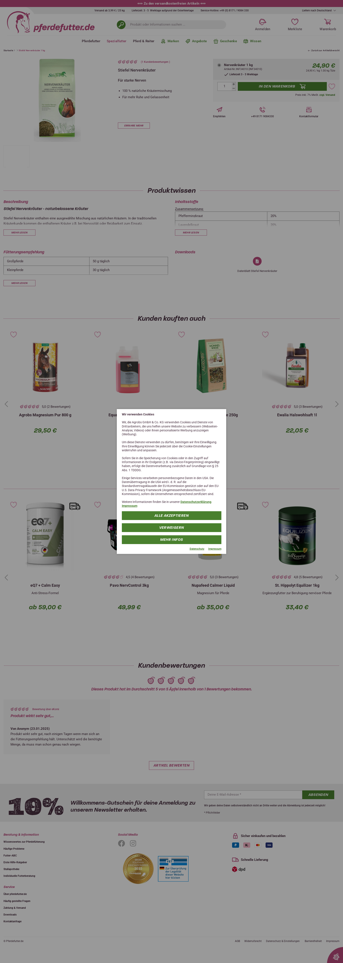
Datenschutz (197, 548)
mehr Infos (171, 539)
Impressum (129, 506)
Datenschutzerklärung (195, 502)
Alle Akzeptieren (171, 515)
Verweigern (171, 527)
